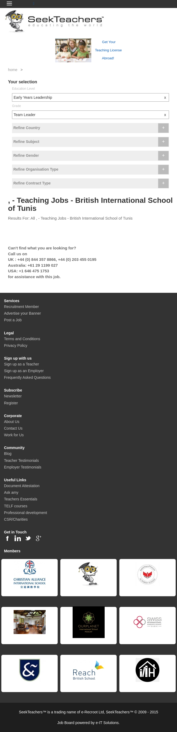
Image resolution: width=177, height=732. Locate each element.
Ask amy (11, 492)
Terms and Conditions (22, 339)
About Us (11, 422)
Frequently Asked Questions (27, 377)
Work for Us (14, 435)
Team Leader (91, 115)
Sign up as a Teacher (21, 364)
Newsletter (13, 396)
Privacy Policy (15, 345)
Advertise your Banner (22, 313)
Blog (7, 453)
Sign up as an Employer (24, 371)
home (12, 70)
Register (11, 403)
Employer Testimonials (22, 467)
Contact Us (13, 428)
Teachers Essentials (20, 499)
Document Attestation (22, 486)
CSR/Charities (16, 519)
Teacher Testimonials (21, 460)
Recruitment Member (21, 307)
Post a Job (13, 320)
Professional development (25, 513)
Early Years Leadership (91, 97)
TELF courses (15, 506)
